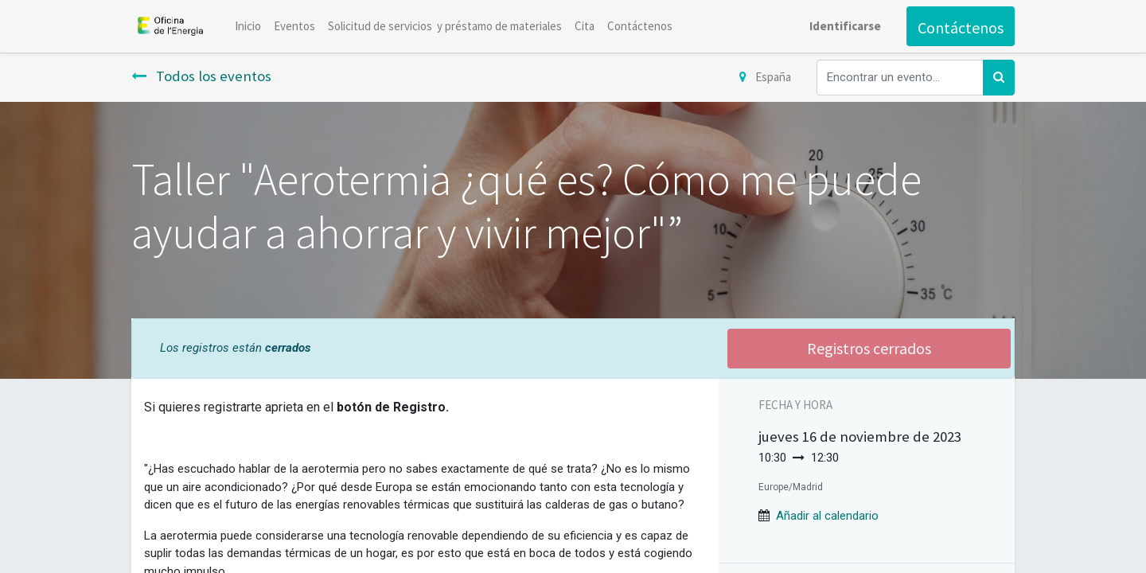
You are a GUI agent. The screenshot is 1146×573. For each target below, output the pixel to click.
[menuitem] (247, 26)
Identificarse (845, 25)
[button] (827, 516)
